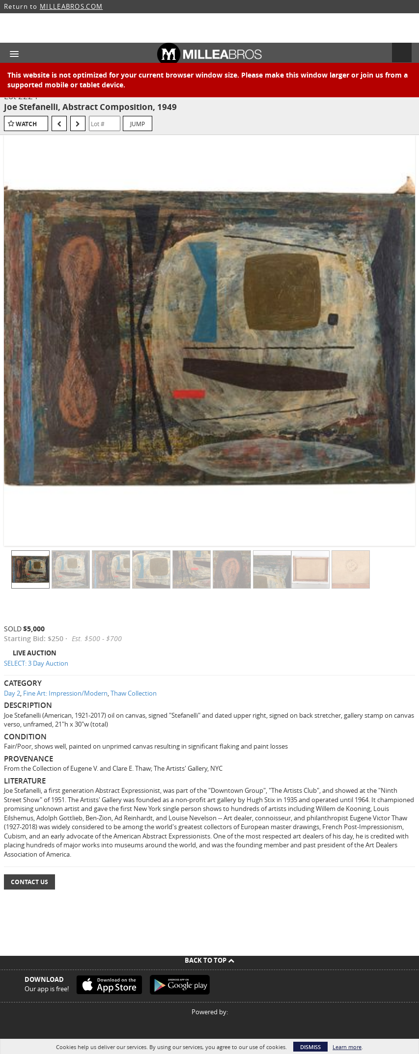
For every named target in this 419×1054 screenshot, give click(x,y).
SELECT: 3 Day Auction (36, 663)
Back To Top (209, 960)
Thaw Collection (134, 693)
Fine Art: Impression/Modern (65, 693)
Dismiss (310, 1047)
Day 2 (12, 693)
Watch (26, 124)
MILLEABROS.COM (71, 6)
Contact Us (29, 882)
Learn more (347, 1047)
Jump (137, 124)
